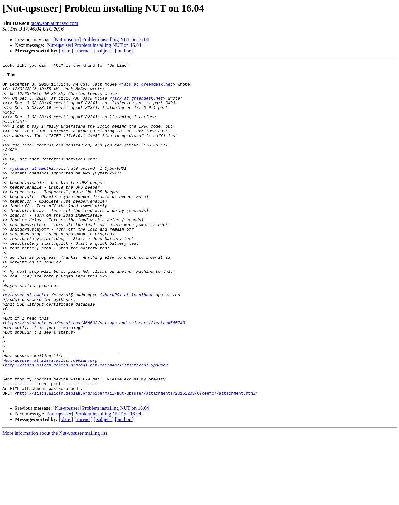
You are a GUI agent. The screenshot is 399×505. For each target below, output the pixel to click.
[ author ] (124, 50)
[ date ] (66, 50)
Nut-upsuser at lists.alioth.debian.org (51, 420)
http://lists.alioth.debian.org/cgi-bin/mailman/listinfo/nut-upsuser (86, 426)
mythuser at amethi (31, 190)
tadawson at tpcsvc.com (54, 23)
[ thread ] (83, 50)
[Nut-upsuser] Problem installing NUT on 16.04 (101, 39)
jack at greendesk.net (147, 88)
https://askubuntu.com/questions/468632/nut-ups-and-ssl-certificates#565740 (95, 375)
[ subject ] (104, 50)
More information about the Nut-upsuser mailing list (54, 499)
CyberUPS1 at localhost (126, 341)
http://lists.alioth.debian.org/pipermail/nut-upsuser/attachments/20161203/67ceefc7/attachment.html (136, 459)
